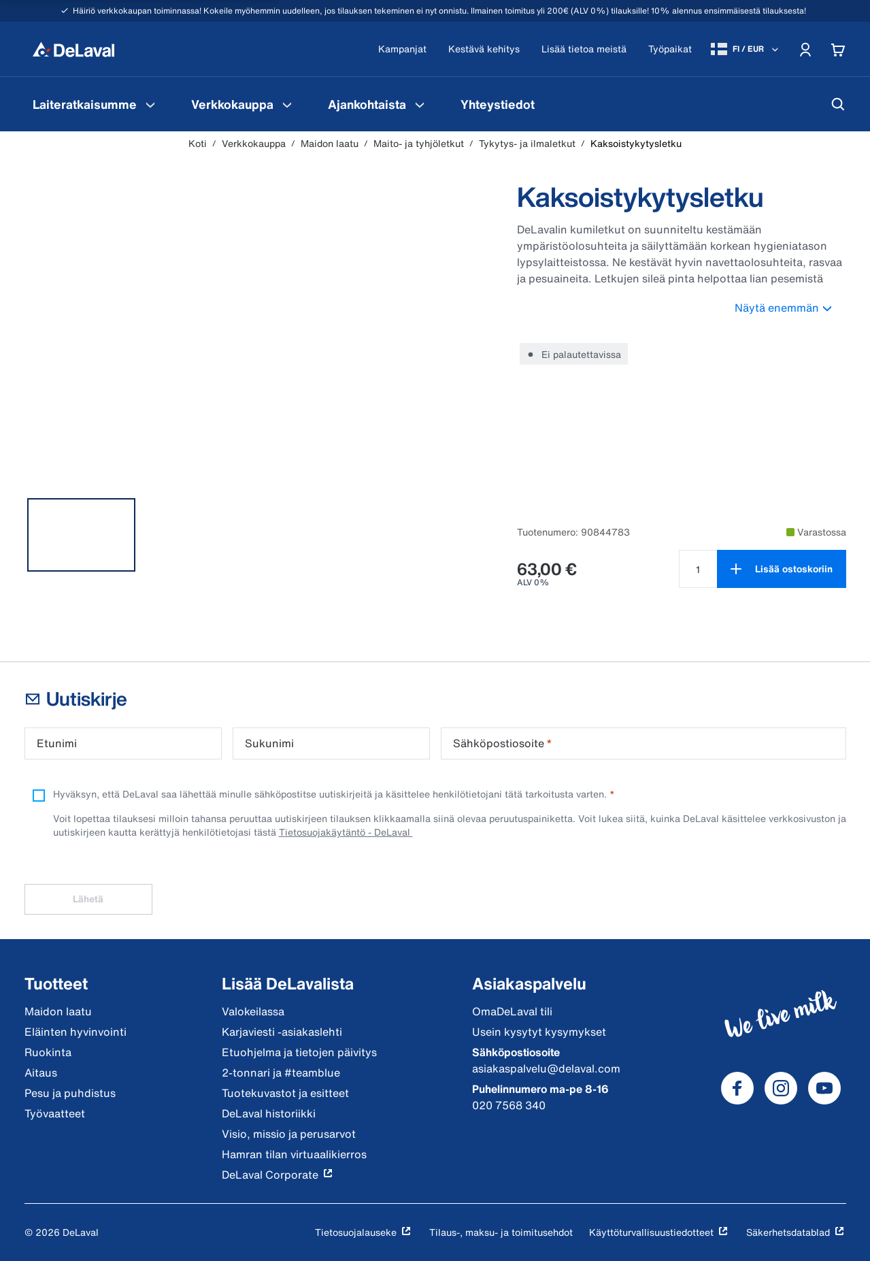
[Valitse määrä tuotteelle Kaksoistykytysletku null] (698, 569)
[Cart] (838, 49)
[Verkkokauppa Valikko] (287, 104)
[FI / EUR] (746, 49)
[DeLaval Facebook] (737, 1088)
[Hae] (838, 104)
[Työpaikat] (670, 49)
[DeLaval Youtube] (824, 1088)
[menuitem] (95, 104)
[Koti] (73, 49)
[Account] (805, 49)
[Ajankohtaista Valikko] (419, 104)
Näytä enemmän (790, 307)
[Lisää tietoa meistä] (584, 49)
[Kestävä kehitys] (484, 49)
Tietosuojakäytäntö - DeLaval (346, 832)
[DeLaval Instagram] (781, 1088)
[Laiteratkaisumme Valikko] (150, 104)
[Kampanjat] (402, 49)
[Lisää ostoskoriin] (781, 569)
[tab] (81, 535)
